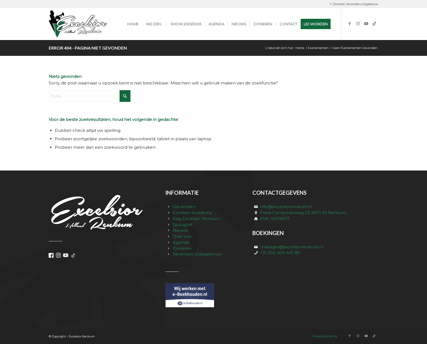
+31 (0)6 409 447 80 (280, 252)
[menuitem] (352, 4)
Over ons (182, 236)
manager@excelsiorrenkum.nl (291, 246)
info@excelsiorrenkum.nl (286, 206)
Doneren (182, 248)
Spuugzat (183, 224)
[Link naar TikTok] (374, 24)
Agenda (181, 242)
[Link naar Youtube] (366, 24)
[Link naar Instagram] (358, 24)
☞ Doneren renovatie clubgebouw (353, 4)
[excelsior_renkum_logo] (84, 24)
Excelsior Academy (192, 212)
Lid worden (184, 206)
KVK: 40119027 (274, 218)
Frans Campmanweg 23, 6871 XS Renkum (303, 212)
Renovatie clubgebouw (197, 254)
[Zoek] (89, 96)
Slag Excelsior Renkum (196, 218)
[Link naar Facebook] (350, 24)
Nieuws (180, 230)
